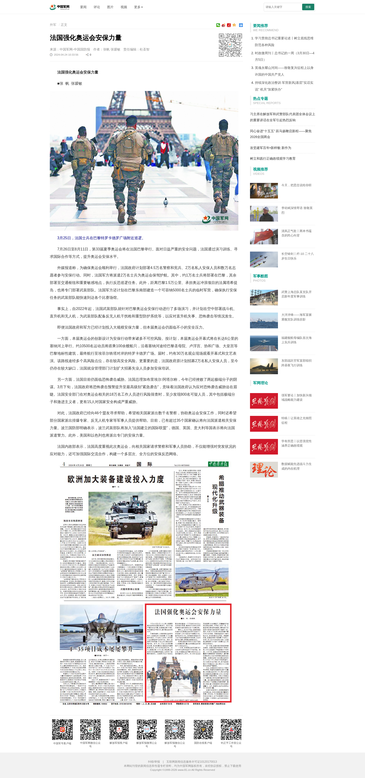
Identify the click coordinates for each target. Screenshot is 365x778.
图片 (110, 7)
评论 (97, 7)
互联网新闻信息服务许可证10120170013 (191, 761)
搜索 (308, 7)
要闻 (83, 7)
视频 (124, 7)
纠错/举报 (154, 761)
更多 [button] (138, 7)
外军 (53, 25)
